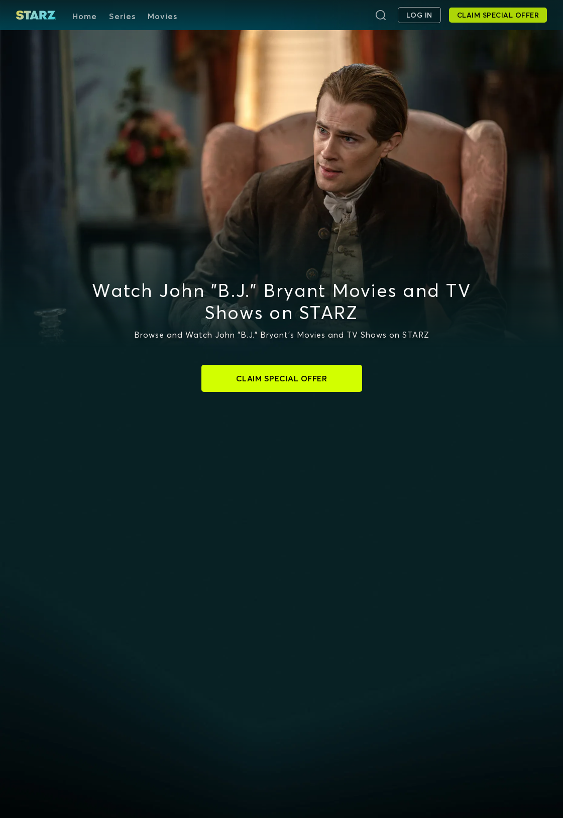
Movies (162, 16)
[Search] (381, 15)
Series (122, 16)
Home (84, 16)
